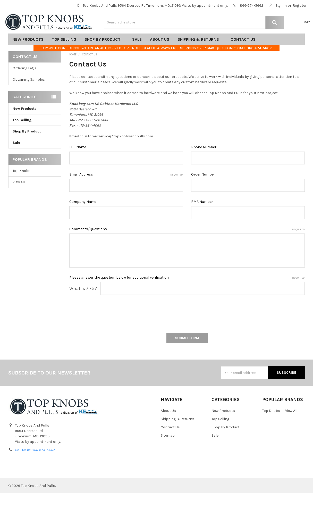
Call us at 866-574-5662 (35, 465)
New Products (28, 54)
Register (300, 5)
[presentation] (108, 327)
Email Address (126, 189)
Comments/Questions (187, 244)
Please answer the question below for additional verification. (187, 292)
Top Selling (64, 54)
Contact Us (245, 54)
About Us (159, 54)
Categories (24, 111)
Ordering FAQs (25, 83)
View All (19, 197)
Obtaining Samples (29, 94)
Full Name (77, 162)
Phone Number (203, 162)
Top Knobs (21, 186)
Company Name (82, 216)
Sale (137, 54)
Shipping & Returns (199, 54)
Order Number (203, 189)
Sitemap (168, 450)
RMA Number (202, 216)
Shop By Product (104, 54)
